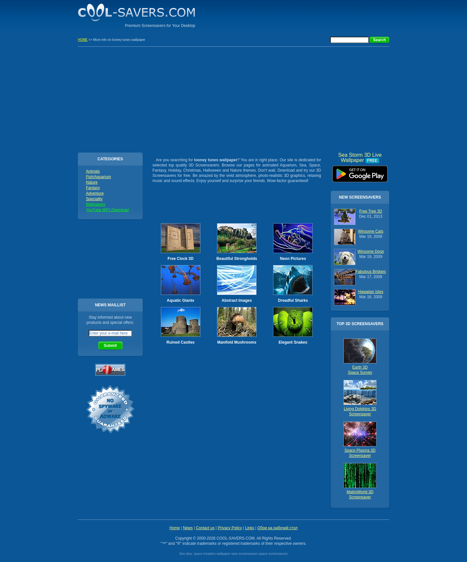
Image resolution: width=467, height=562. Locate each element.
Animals (93, 171)
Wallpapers (95, 204)
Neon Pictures (293, 258)
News (188, 528)
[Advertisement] (313, 14)
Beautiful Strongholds (236, 258)
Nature (92, 182)
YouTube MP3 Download (107, 210)
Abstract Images (237, 300)
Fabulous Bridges (370, 271)
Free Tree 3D (370, 211)
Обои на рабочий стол (277, 528)
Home (174, 528)
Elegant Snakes (293, 342)
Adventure (95, 193)
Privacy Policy (230, 528)
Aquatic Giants (180, 300)
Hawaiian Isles (370, 291)
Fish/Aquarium (98, 177)
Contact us (205, 528)
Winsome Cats (370, 231)
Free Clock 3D (181, 258)
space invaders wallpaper (212, 554)
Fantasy (93, 188)
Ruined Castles (180, 342)
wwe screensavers (244, 554)
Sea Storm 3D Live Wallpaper (360, 172)
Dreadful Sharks (293, 300)
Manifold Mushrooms (237, 342)
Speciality (94, 199)
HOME (83, 40)
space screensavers (273, 554)
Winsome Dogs (370, 251)
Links (249, 528)
